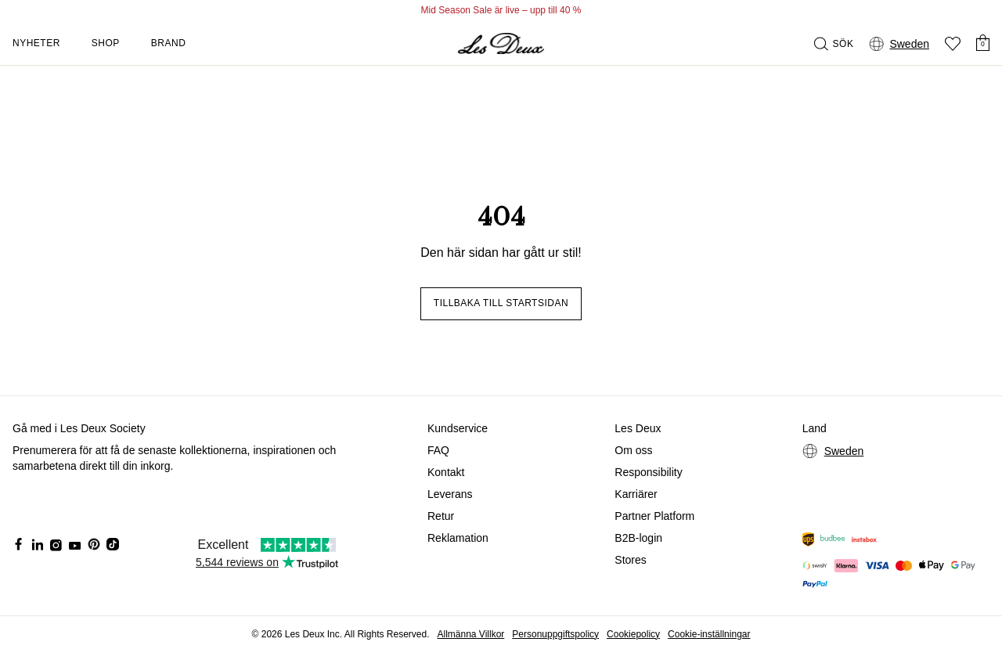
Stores (630, 560)
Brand (168, 43)
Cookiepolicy (633, 634)
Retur (440, 516)
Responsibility (648, 472)
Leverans (450, 494)
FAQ (438, 450)
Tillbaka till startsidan (501, 303)
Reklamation (457, 538)
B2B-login (638, 538)
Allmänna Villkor (470, 634)
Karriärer (636, 494)
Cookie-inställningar (709, 634)
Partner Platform (654, 516)
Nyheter (36, 43)
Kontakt (445, 472)
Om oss (633, 450)
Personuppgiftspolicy (555, 634)
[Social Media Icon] (19, 544)
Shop (106, 43)
